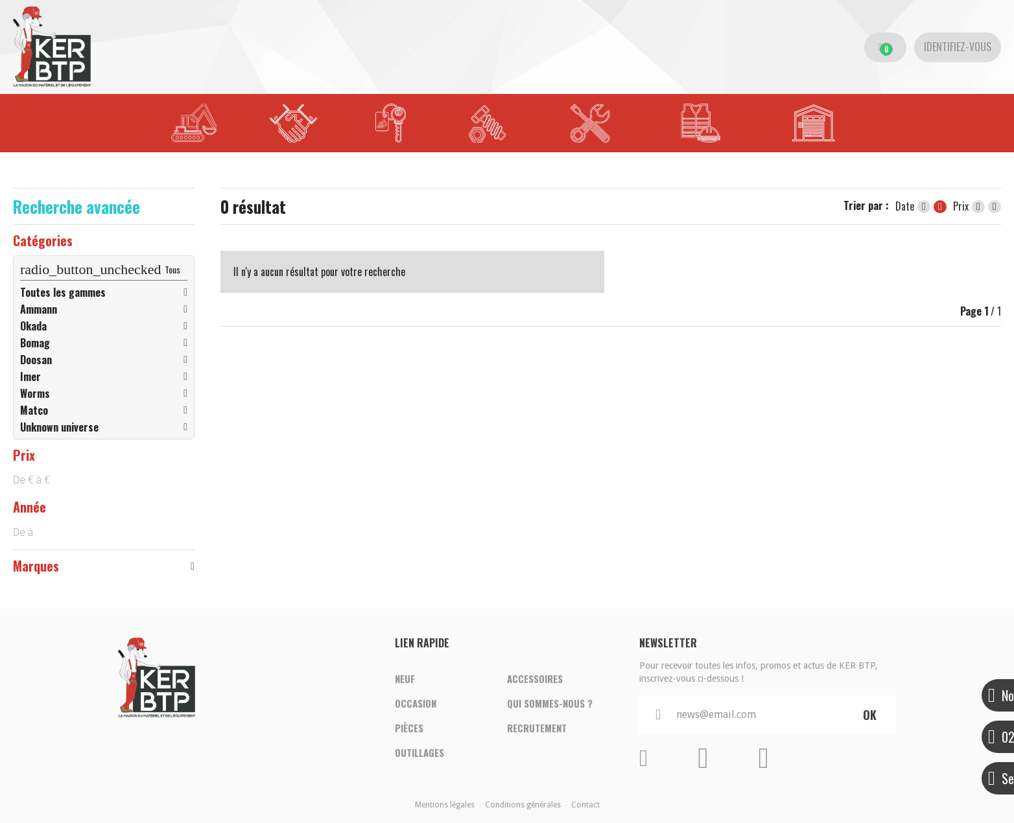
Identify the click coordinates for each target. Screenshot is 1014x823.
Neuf (405, 679)
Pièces (409, 728)
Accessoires (535, 679)
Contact (585, 805)
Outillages (419, 753)
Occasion (415, 704)
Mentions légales (445, 804)
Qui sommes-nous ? (550, 704)
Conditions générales (523, 804)
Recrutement (537, 728)
